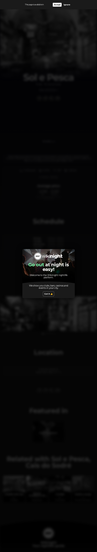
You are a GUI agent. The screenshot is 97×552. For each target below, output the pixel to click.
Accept (57, 5)
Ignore (67, 5)
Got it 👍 (48, 294)
